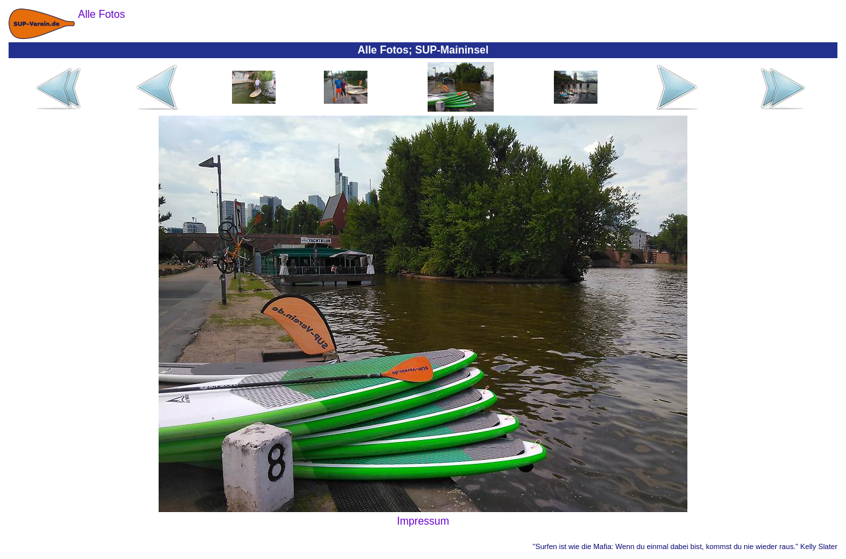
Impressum (423, 521)
